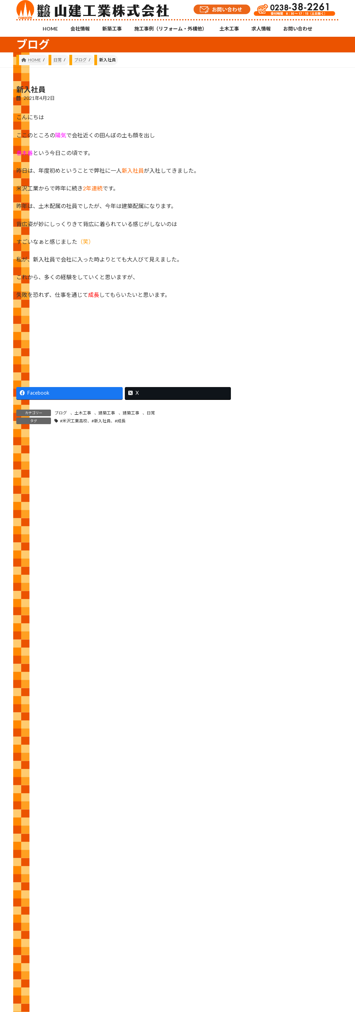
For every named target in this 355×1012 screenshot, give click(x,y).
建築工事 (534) (275, 634)
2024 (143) (270, 741)
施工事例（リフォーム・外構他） (141, 964)
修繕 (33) (268, 592)
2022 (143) (270, 784)
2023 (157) (270, 762)
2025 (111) (270, 720)
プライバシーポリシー (305, 964)
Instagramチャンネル (177, 931)
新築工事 (87, 964)
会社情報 (57, 964)
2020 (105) (270, 826)
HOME (29, 964)
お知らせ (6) (272, 571)
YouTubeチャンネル (287, 934)
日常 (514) (270, 655)
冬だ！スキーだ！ (321, 422)
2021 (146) (270, 804)
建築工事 (106, 412)
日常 (151, 412)
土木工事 (83, 412)
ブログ (60, 412)
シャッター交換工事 (321, 314)
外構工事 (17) (273, 613)
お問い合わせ (258, 964)
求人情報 (224, 964)
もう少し (318, 197)
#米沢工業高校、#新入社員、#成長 (92, 420)
